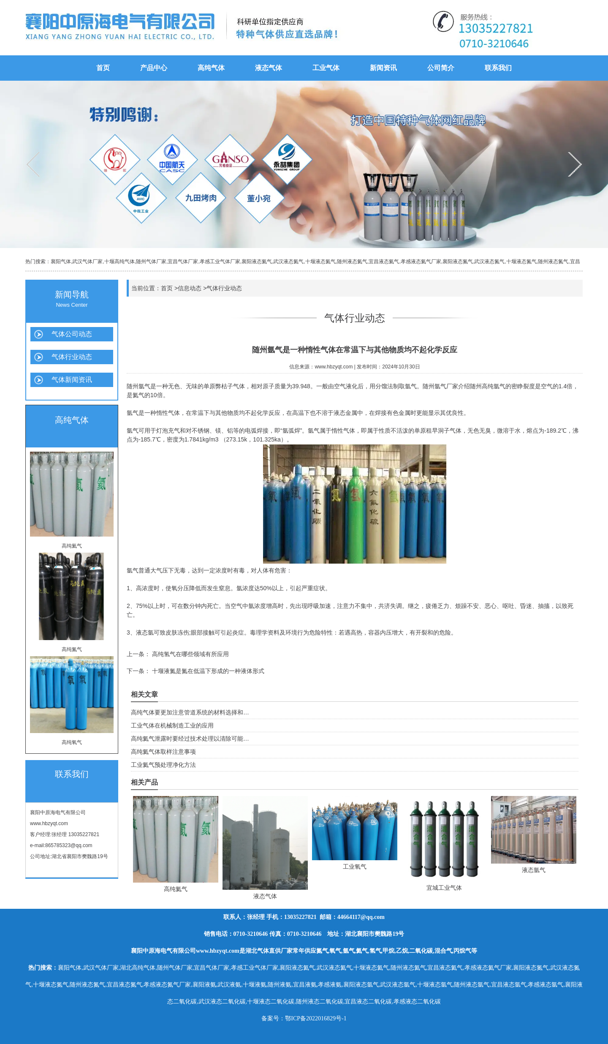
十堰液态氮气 (521, 261)
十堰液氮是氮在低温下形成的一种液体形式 (207, 671)
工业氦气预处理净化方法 (163, 764)
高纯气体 (211, 67)
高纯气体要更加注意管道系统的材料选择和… (190, 712)
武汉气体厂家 (87, 261)
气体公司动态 (72, 334)
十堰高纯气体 (119, 261)
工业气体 (325, 67)
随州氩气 (138, 386)
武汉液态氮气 (489, 261)
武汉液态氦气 (288, 261)
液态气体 (268, 67)
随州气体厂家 (151, 261)
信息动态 (189, 288)
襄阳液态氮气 (457, 261)
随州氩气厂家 (440, 386)
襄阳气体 (61, 261)
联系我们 (498, 67)
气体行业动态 (72, 356)
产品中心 (153, 67)
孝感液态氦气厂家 (421, 261)
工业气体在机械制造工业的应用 (172, 725)
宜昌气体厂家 (183, 261)
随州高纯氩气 (487, 386)
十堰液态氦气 (320, 261)
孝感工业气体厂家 (220, 261)
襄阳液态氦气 (257, 261)
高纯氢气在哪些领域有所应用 (189, 654)
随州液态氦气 (352, 261)
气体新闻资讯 (72, 379)
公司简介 (440, 67)
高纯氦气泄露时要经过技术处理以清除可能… (190, 738)
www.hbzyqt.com (49, 823)
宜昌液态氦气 (384, 261)
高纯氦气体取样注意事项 (163, 751)
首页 (103, 67)
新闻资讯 (383, 67)
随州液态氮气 (553, 261)
